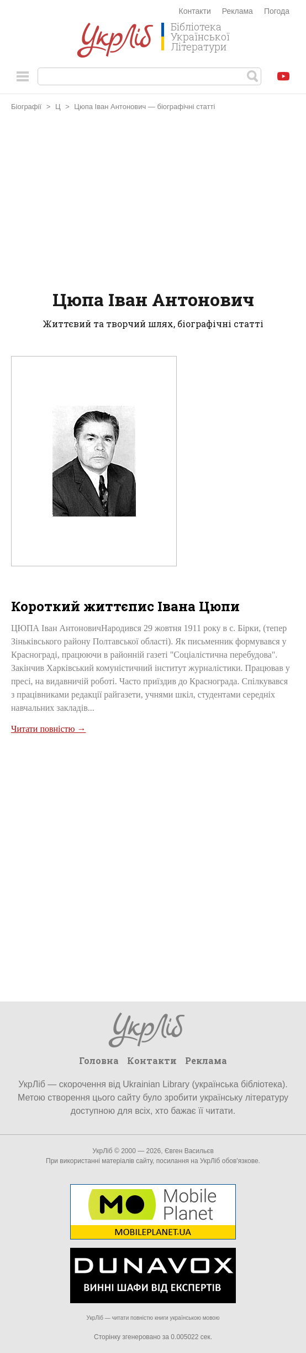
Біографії (26, 106)
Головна (99, 1060)
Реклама (237, 11)
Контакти (195, 11)
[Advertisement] (153, 202)
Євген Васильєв (189, 1151)
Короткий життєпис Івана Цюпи (125, 606)
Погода (276, 11)
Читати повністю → (48, 729)
